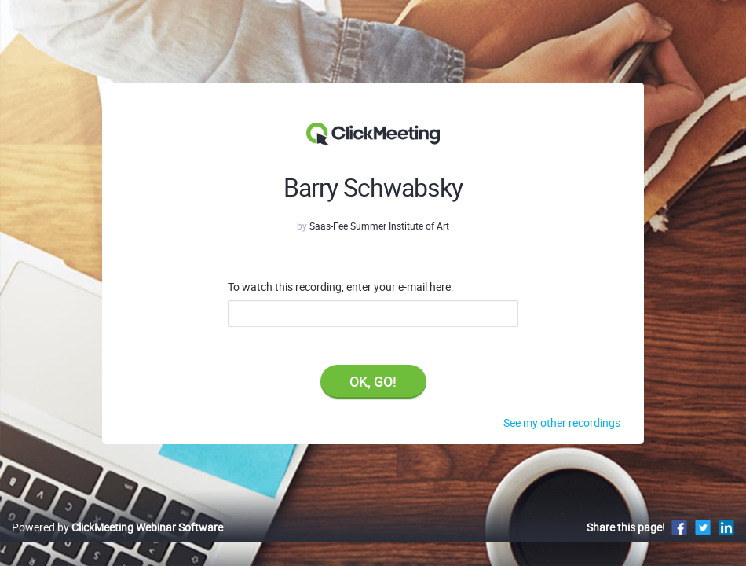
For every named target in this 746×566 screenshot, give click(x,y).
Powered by (117, 543)
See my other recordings (561, 422)
